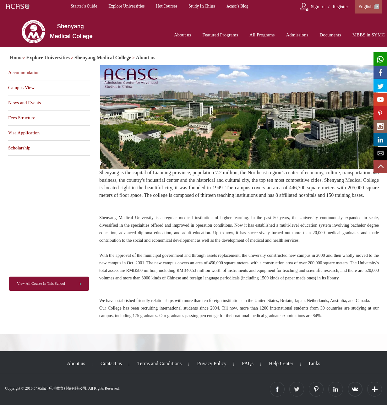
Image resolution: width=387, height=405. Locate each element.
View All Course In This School (41, 283)
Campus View (21, 87)
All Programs (262, 34)
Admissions (297, 34)
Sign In (317, 6)
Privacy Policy (211, 363)
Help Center (281, 363)
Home (16, 57)
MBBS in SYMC (368, 34)
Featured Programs (220, 34)
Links (314, 363)
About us (182, 34)
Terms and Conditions (159, 363)
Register (340, 6)
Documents (330, 34)
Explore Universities (126, 6)
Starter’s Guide (84, 6)
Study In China (202, 6)
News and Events (24, 102)
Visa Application (24, 132)
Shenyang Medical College (102, 57)
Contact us (111, 363)
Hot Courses (166, 6)
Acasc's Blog (237, 6)
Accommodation (24, 72)
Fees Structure (21, 117)
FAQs (247, 363)
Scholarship (19, 147)
